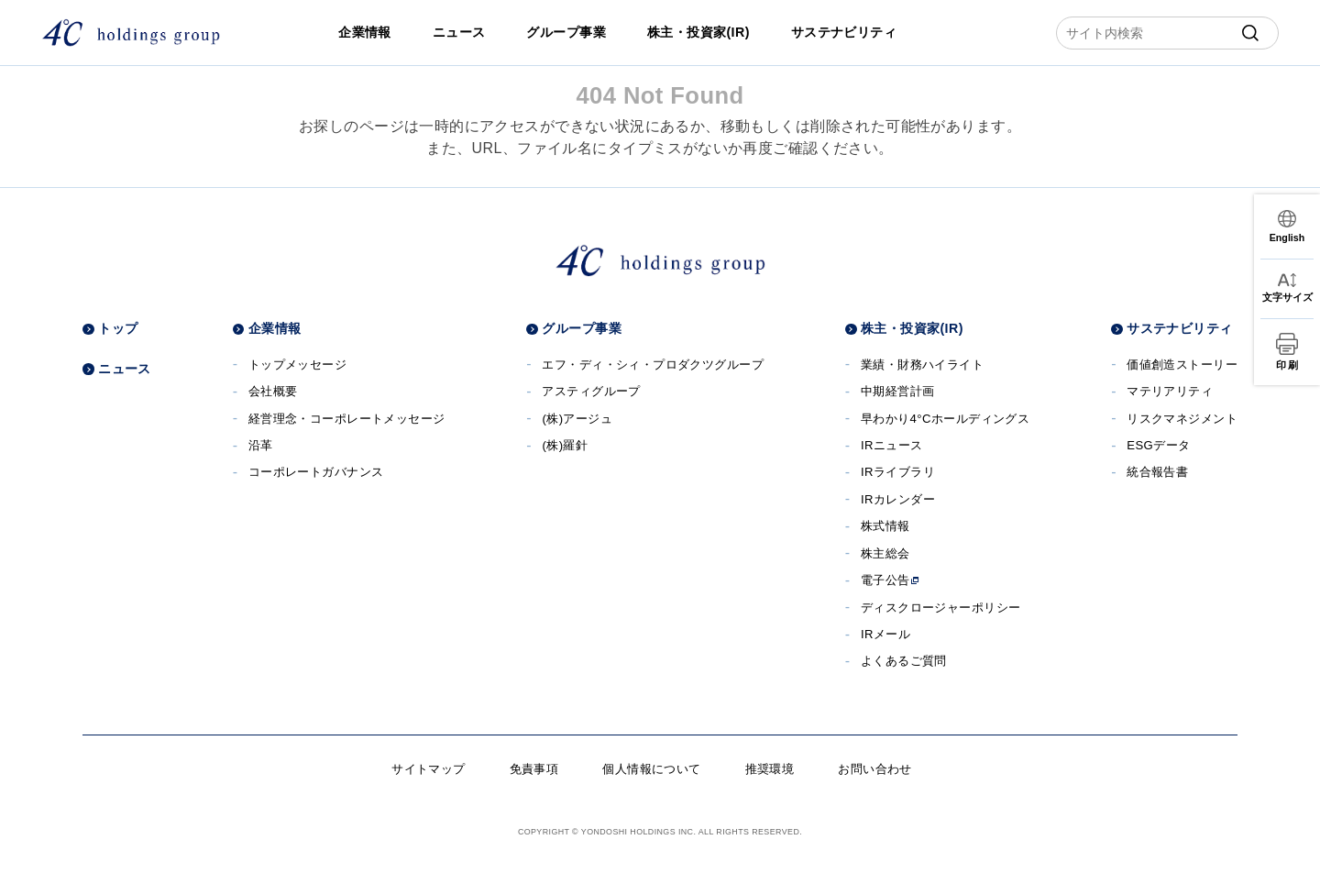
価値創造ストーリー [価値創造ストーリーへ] (1182, 364)
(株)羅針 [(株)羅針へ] (565, 445)
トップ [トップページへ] (118, 328)
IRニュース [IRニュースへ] (892, 445)
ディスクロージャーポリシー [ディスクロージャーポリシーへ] (940, 607)
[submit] (1250, 33)
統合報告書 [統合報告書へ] (1157, 472)
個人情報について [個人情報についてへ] (651, 769)
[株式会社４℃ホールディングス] (130, 32)
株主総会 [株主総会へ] (885, 553)
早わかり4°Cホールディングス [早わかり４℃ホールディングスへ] (945, 419)
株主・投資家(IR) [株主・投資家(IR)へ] (698, 32)
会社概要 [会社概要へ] (273, 391)
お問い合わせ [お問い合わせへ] (875, 769)
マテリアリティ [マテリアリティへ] (1170, 391)
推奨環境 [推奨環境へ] (770, 769)
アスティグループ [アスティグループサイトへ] (591, 391)
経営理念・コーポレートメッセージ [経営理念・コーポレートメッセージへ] (347, 419)
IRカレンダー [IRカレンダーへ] (898, 499)
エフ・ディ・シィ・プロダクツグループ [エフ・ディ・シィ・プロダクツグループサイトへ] (653, 364)
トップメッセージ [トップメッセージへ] (297, 364)
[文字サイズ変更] (1287, 288)
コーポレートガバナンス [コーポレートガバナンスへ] (316, 472)
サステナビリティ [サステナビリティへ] (843, 32)
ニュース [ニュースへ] (459, 32)
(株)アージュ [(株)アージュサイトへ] (577, 419)
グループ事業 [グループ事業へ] (566, 32)
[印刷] (1287, 351)
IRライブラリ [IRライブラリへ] (898, 472)
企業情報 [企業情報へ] (364, 32)
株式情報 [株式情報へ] (885, 526)
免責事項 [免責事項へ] (534, 769)
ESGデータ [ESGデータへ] (1158, 445)
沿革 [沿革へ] (260, 445)
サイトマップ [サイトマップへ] (428, 769)
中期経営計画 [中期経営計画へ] (898, 391)
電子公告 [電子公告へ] (890, 580)
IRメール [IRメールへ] (885, 634)
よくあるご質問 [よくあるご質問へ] (904, 661)
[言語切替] (1287, 226)
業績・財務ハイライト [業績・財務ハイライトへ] (922, 364)
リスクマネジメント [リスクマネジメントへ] (1182, 419)
